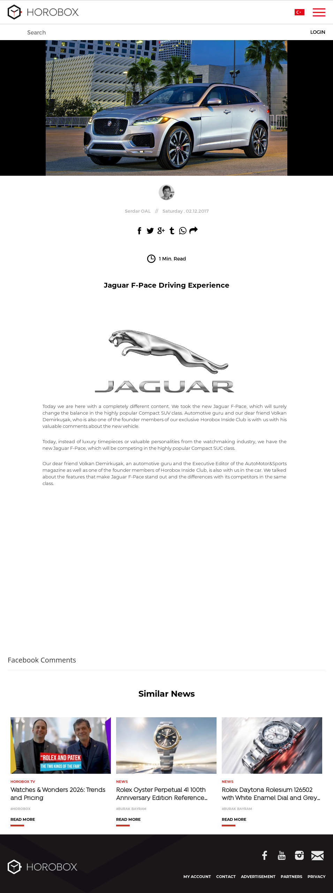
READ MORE (22, 820)
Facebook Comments (42, 660)
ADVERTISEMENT (258, 876)
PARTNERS (291, 876)
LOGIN (317, 32)
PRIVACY (316, 876)
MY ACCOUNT (197, 876)
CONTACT (226, 876)
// (167, 211)
